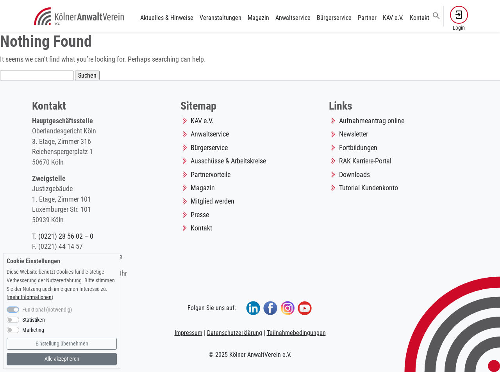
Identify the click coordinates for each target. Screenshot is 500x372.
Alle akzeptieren (62, 359)
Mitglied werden (212, 201)
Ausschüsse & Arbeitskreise (228, 161)
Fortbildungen (358, 148)
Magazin (258, 17)
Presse (200, 215)
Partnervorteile (210, 175)
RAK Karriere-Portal (365, 161)
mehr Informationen (30, 297)
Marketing (33, 330)
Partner (367, 17)
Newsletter (353, 134)
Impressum (188, 333)
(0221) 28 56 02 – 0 (65, 236)
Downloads (354, 175)
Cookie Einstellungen (33, 261)
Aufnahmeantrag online (371, 121)
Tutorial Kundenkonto (368, 188)
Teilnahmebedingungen (296, 333)
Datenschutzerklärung (234, 333)
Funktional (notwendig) (47, 309)
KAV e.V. (393, 17)
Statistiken (33, 320)
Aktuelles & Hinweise (166, 17)
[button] (436, 15)
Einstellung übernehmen (62, 343)
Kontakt (419, 17)
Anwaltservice (293, 17)
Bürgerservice (334, 17)
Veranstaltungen (220, 17)
